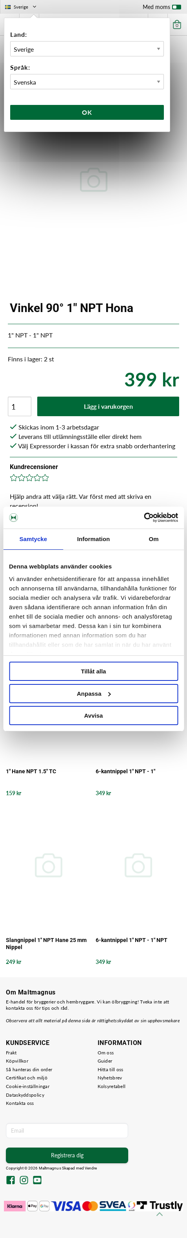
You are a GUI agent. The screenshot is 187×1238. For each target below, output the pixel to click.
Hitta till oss (110, 1069)
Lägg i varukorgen (108, 406)
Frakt (11, 1053)
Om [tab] (154, 539)
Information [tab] (93, 539)
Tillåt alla (93, 671)
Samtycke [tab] (33, 539)
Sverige (21, 6)
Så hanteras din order (29, 1069)
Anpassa (94, 693)
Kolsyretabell (112, 1086)
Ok (87, 112)
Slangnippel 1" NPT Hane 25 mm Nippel (46, 943)
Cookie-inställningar (27, 1086)
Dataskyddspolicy (25, 1095)
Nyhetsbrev (110, 1078)
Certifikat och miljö (26, 1078)
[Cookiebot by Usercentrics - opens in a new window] (143, 518)
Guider (105, 1061)
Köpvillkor (17, 1061)
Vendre (91, 1168)
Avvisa (93, 715)
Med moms (162, 9)
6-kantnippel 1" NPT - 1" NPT (131, 940)
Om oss (106, 1053)
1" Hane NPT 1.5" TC (31, 771)
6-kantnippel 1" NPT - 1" (125, 771)
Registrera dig (67, 1155)
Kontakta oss (20, 1103)
